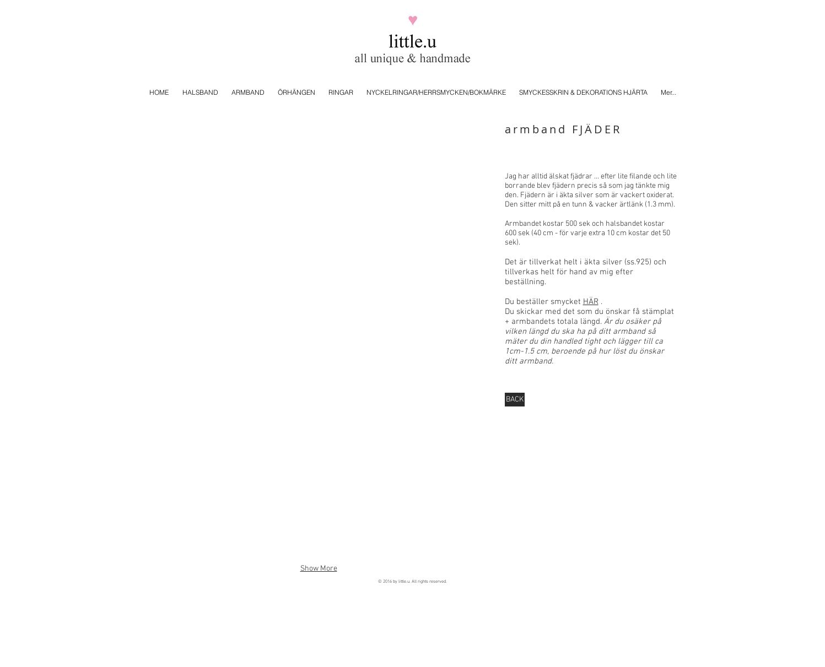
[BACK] (515, 399)
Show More (318, 568)
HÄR (590, 302)
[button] (319, 186)
